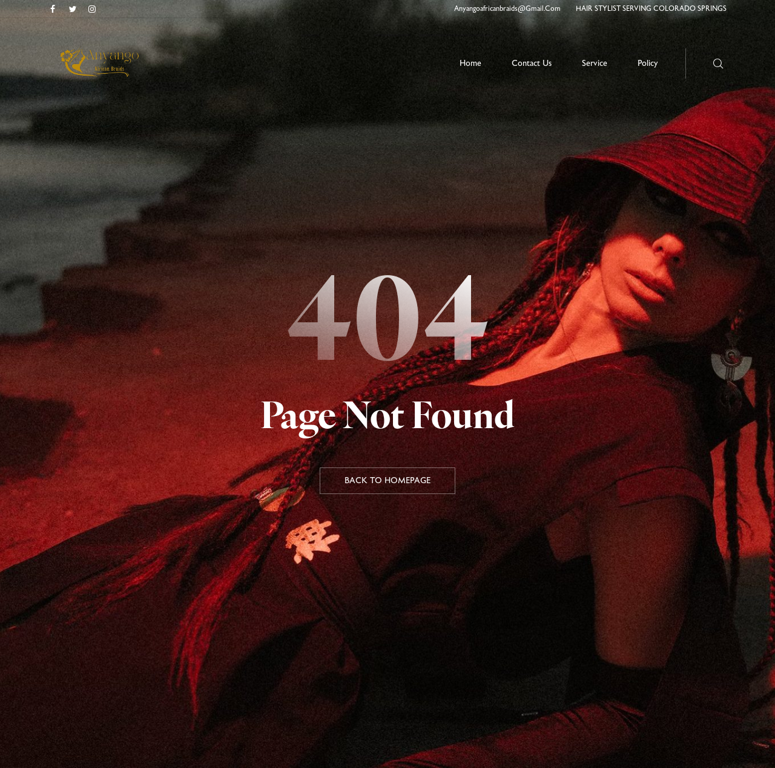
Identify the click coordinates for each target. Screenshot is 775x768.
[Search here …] (718, 64)
